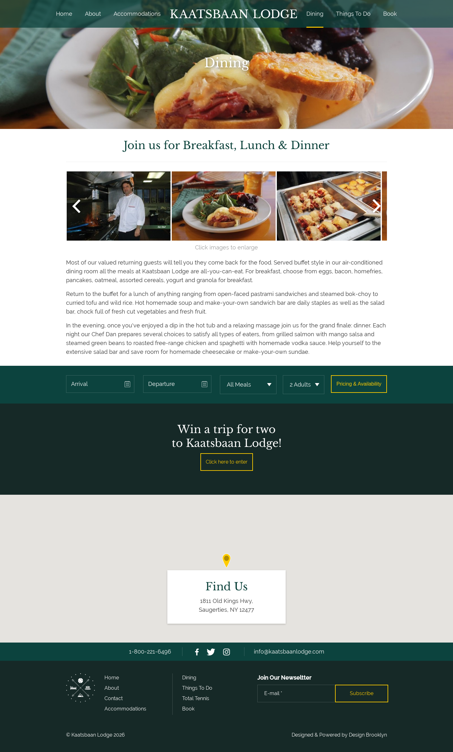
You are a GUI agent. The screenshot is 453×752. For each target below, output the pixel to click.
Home (64, 13)
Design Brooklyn (368, 735)
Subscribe (361, 693)
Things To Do (353, 13)
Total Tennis (195, 698)
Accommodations (137, 13)
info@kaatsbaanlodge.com (289, 651)
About (93, 13)
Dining (314, 13)
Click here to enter (227, 462)
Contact (113, 698)
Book (390, 13)
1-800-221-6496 (150, 651)
